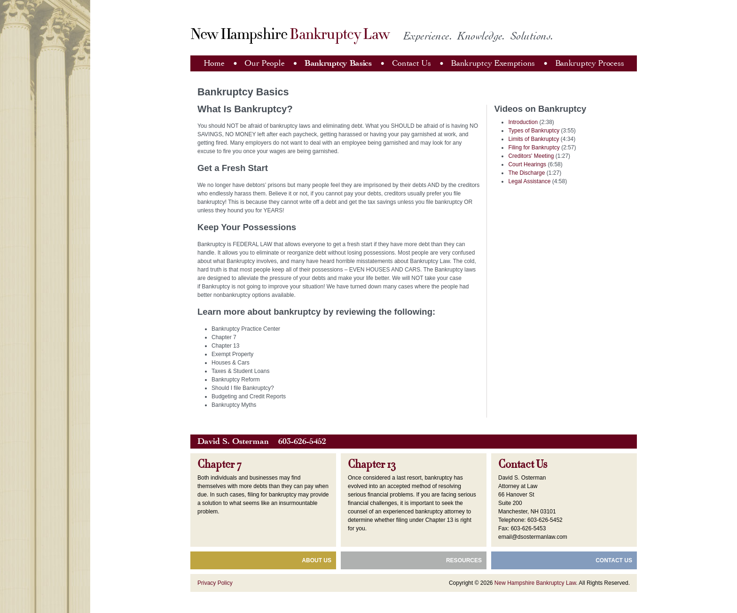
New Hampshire (289, 34)
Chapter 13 (371, 464)
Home (214, 63)
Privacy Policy (215, 583)
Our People (264, 63)
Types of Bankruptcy (533, 130)
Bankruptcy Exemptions (493, 63)
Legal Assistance (529, 181)
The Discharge (526, 173)
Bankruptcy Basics (338, 63)
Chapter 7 (219, 464)
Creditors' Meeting (531, 156)
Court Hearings (527, 164)
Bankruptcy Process (589, 63)
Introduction (523, 122)
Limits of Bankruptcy (533, 139)
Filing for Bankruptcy (533, 147)
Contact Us (411, 63)
